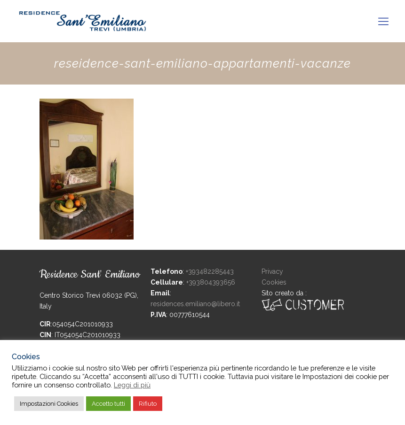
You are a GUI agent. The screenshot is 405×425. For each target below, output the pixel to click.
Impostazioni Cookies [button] (49, 403)
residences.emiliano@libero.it (195, 304)
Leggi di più (132, 385)
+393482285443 (210, 271)
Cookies (274, 282)
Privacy (272, 271)
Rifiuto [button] (148, 403)
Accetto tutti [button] (108, 403)
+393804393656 (210, 282)
